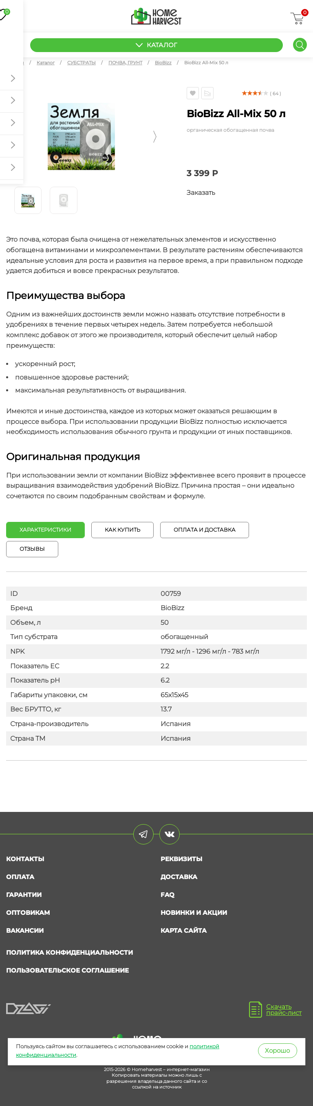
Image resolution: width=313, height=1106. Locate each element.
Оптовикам (28, 912)
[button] (7, 136)
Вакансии (25, 930)
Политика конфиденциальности (69, 952)
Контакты (25, 859)
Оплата (20, 877)
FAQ (167, 895)
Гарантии (24, 895)
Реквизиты (181, 859)
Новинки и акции (194, 912)
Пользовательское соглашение (67, 970)
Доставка (179, 877)
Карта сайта (184, 930)
